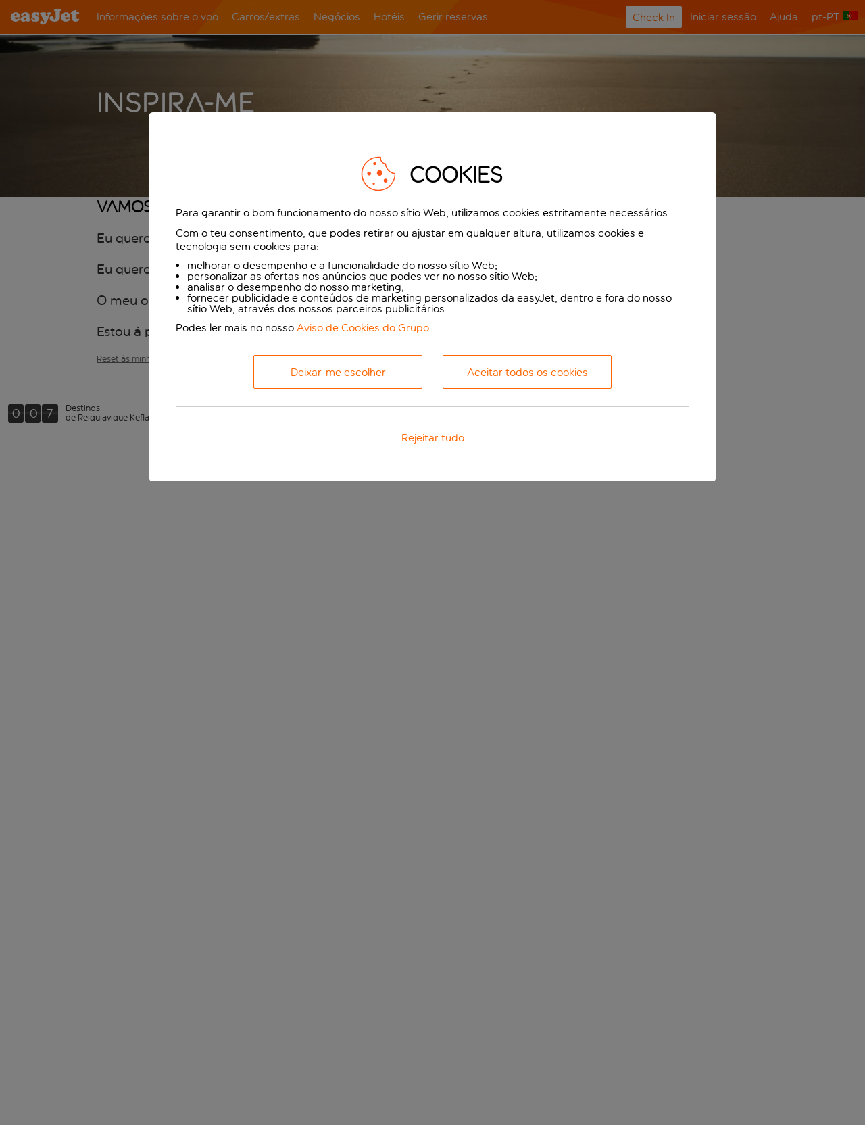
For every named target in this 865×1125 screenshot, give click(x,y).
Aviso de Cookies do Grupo (363, 327)
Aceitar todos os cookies (527, 372)
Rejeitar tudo (432, 437)
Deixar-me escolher (338, 372)
